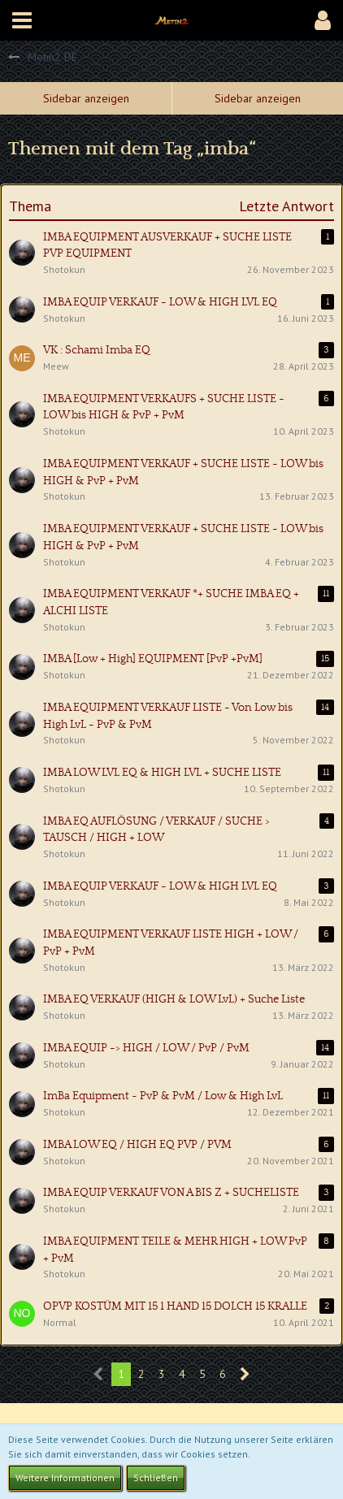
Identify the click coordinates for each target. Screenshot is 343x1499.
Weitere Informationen (65, 1477)
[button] (22, 20)
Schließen (155, 1477)
